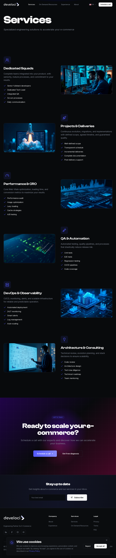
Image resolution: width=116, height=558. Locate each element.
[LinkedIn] (6, 532)
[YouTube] (23, 532)
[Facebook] (12, 532)
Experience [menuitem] (65, 4)
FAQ (95, 530)
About (51, 522)
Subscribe (77, 497)
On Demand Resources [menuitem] (48, 4)
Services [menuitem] (31, 4)
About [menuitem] (76, 4)
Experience (53, 526)
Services (74, 522)
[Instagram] (17, 532)
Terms (96, 526)
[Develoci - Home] (11, 4)
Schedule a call (105, 4)
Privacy (96, 522)
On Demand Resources (79, 526)
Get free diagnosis (70, 455)
